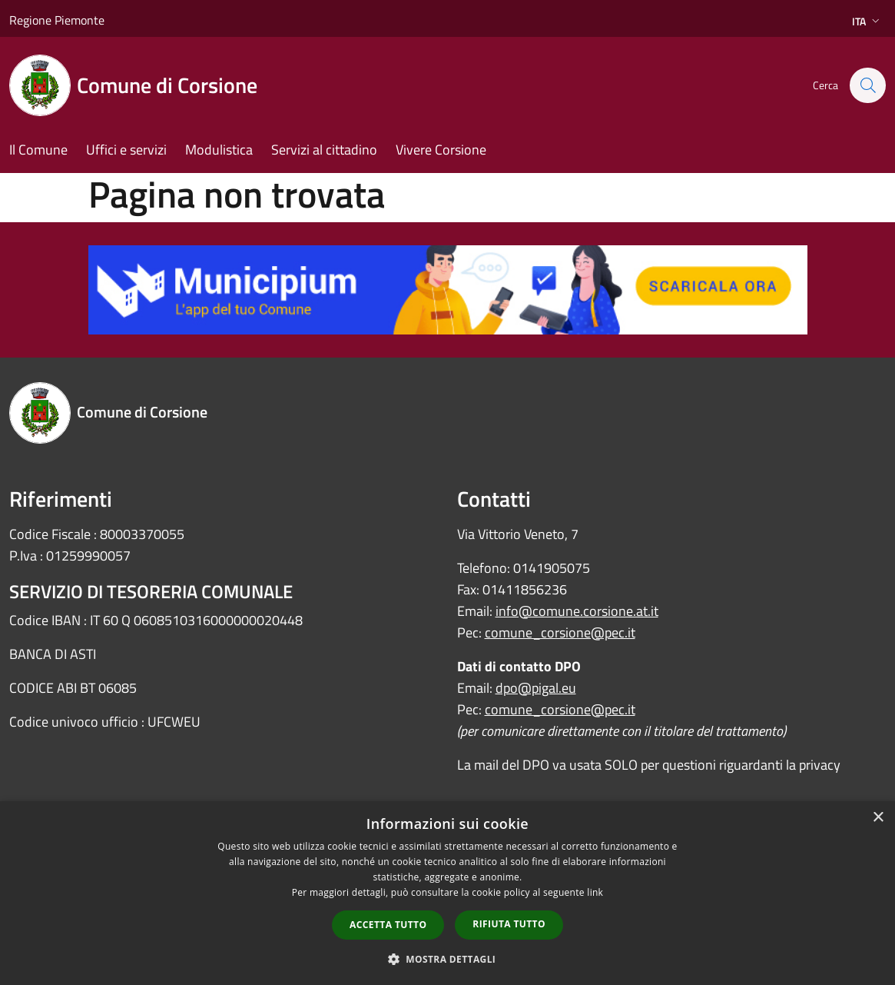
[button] (447, 959)
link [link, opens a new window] (595, 892)
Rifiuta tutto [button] (508, 923)
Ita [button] (867, 21)
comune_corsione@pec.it (560, 632)
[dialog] (447, 893)
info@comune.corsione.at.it (577, 611)
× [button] (877, 818)
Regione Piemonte (56, 20)
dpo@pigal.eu (536, 687)
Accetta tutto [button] (388, 924)
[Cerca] (867, 85)
